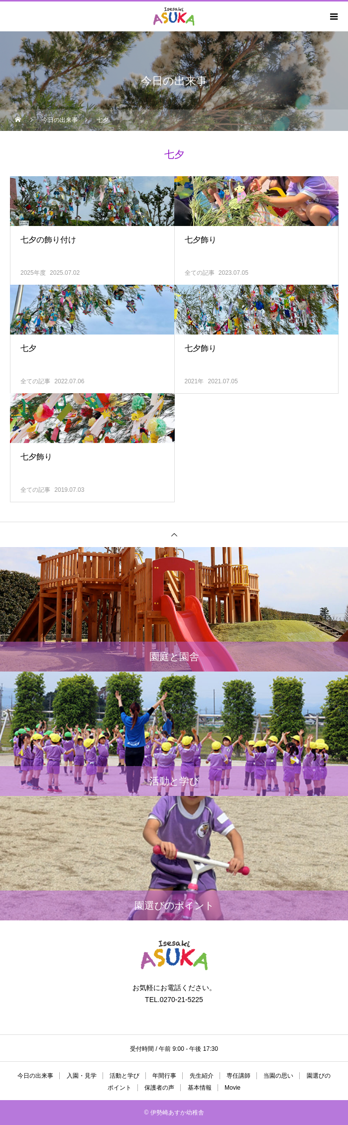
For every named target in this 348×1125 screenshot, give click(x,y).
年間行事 (164, 1075)
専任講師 (238, 1075)
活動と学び (124, 1075)
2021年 (194, 381)
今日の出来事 (35, 1075)
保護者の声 (159, 1087)
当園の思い (278, 1075)
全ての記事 (200, 272)
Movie (232, 1087)
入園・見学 (82, 1075)
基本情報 (200, 1087)
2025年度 (33, 272)
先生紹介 (202, 1075)
